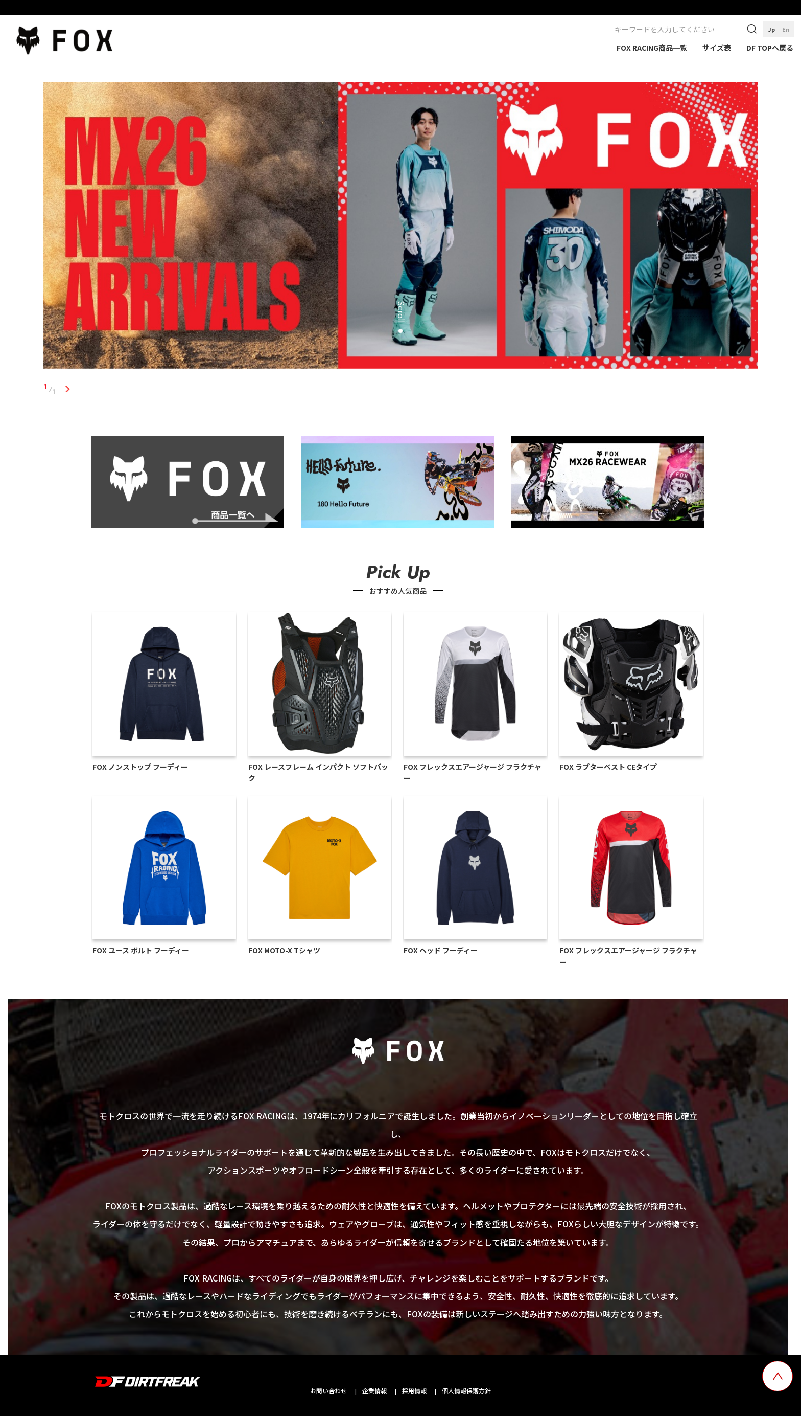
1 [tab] (68, 389)
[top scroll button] (777, 1376)
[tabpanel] (400, 227)
